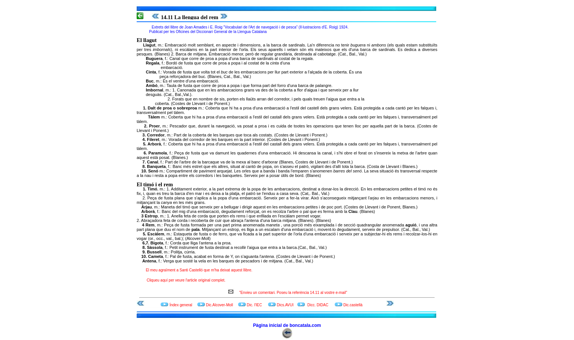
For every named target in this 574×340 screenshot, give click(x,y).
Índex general (181, 305)
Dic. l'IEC (255, 305)
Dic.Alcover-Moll (219, 305)
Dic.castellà (352, 305)
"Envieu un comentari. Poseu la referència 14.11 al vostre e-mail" (291, 293)
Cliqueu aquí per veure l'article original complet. (186, 280)
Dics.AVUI (285, 305)
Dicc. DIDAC (317, 305)
